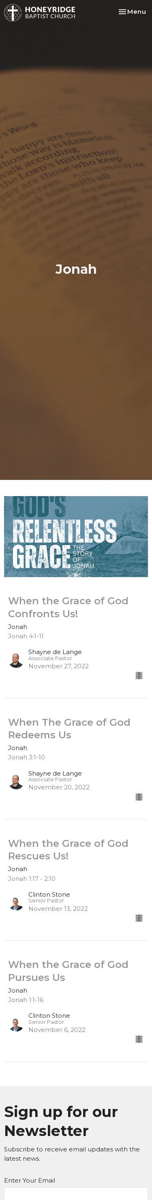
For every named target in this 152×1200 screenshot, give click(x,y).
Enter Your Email (29, 1180)
